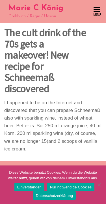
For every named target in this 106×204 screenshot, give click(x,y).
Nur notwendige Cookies (71, 187)
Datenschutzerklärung (54, 196)
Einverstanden (29, 187)
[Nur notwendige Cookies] (99, 185)
